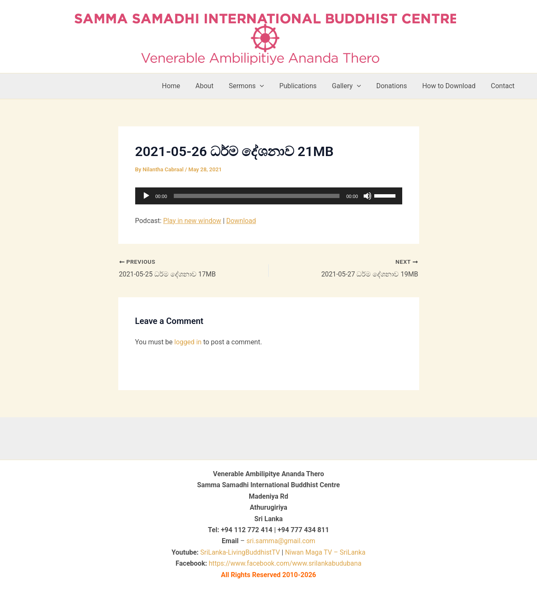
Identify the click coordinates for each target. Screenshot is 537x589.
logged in (188, 342)
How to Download (451, 86)
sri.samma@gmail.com (281, 541)
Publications (305, 86)
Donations (396, 86)
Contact (503, 86)
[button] (269, 86)
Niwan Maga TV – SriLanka (326, 552)
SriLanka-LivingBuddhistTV (239, 552)
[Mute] (367, 196)
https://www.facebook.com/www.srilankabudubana (285, 563)
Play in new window (192, 221)
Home (184, 86)
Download (242, 221)
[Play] (146, 196)
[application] (268, 195)
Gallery (352, 86)
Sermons (255, 86)
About (215, 86)
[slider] (256, 196)
